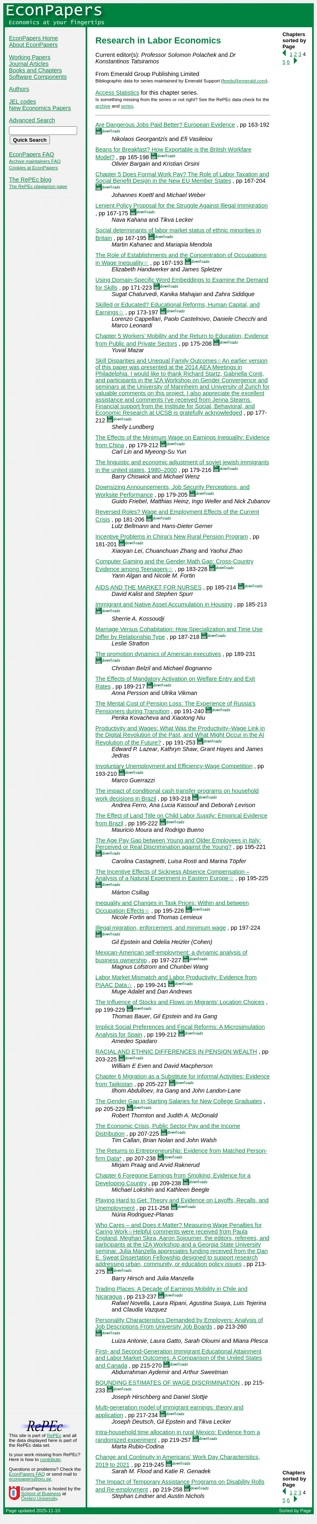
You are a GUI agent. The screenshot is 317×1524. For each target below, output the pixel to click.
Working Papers (29, 57)
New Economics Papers (40, 108)
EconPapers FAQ (31, 154)
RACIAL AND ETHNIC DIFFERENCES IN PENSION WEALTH (176, 1051)
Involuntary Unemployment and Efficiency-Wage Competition (173, 766)
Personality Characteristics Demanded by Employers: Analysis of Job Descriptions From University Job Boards (179, 1323)
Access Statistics (117, 92)
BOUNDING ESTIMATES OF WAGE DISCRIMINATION (167, 1382)
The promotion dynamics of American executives (158, 654)
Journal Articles (29, 64)
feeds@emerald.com (244, 80)
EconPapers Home (33, 38)
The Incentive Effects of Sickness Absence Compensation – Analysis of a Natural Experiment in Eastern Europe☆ (172, 874)
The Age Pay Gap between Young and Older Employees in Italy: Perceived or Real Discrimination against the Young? (178, 843)
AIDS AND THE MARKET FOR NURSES (148, 587)
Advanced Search (32, 120)
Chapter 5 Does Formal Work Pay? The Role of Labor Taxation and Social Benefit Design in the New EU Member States (182, 177)
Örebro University (39, 1498)
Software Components (38, 77)
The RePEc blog (30, 179)
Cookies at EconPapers (33, 167)
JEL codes (22, 101)
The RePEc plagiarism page (38, 186)
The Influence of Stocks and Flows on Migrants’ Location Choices (179, 1002)
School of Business (41, 1493)
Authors (19, 89)
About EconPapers (33, 44)
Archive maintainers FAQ (34, 161)
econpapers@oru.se (30, 1478)
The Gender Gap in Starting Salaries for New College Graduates (178, 1101)
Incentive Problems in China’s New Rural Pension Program (171, 536)
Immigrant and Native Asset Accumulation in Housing (164, 604)
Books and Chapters (35, 70)
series (127, 106)
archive (102, 106)
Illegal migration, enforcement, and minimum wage (160, 927)
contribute (50, 1459)
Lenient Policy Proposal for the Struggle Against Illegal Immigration (181, 205)
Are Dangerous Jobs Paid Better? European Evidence (165, 124)
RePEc (54, 1435)
